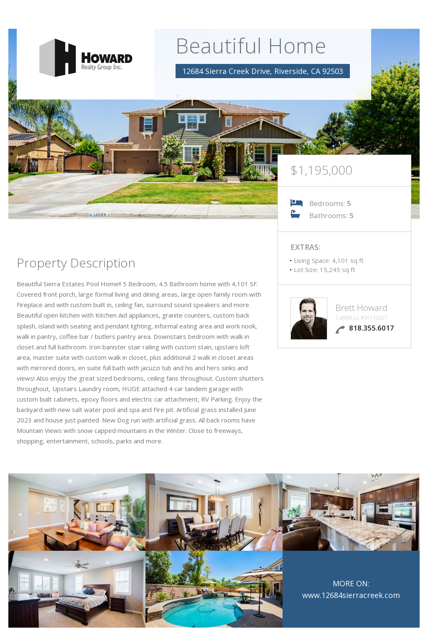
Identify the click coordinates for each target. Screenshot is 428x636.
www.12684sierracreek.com (351, 595)
